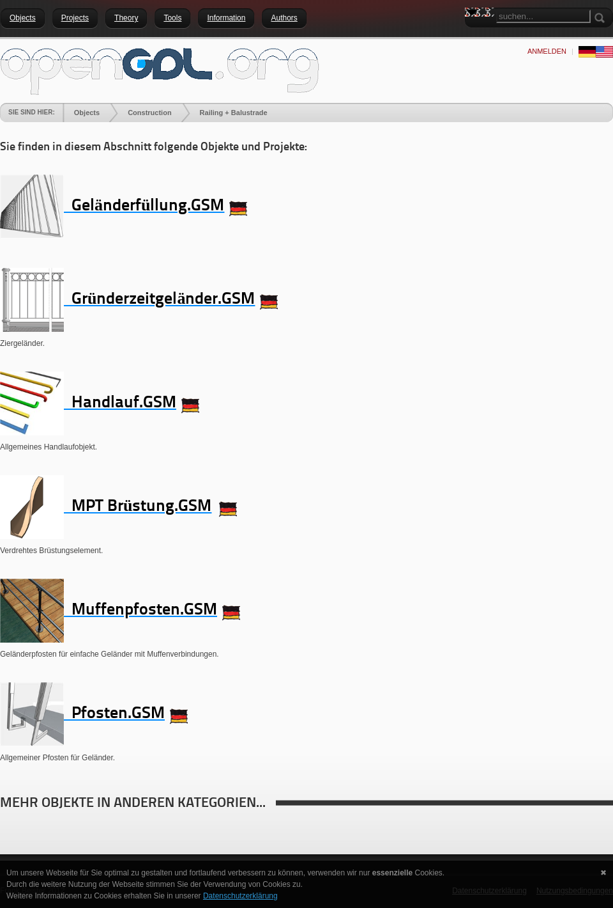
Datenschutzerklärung (240, 895)
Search (474, 35)
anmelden (546, 51)
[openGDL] (159, 69)
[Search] (543, 16)
